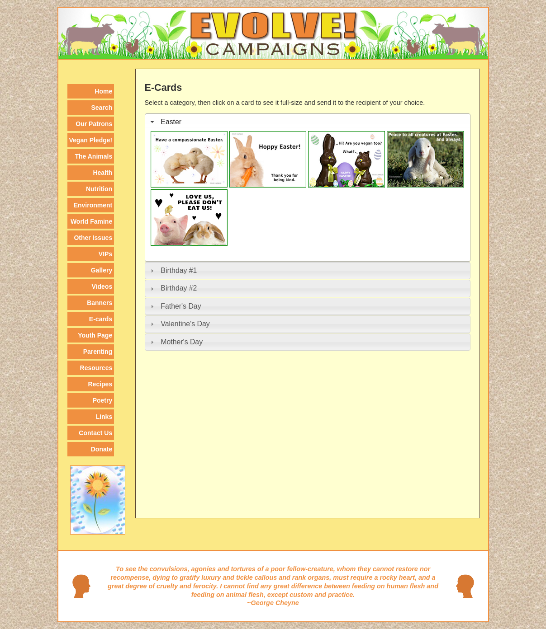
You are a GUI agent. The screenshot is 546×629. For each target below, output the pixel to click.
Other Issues (93, 237)
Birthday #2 (179, 288)
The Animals (93, 156)
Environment (93, 205)
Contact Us (95, 433)
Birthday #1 (179, 270)
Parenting (98, 351)
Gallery (101, 270)
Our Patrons (94, 123)
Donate (101, 449)
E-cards (100, 319)
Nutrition (99, 188)
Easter (171, 122)
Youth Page (95, 335)
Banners (99, 302)
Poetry (103, 400)
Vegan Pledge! (91, 140)
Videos (102, 286)
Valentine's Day (185, 324)
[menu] (90, 269)
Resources (96, 367)
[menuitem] (90, 91)
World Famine (91, 221)
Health (102, 172)
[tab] (307, 122)
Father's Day (181, 306)
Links (104, 416)
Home (103, 91)
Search (102, 107)
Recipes (100, 384)
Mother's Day (182, 342)
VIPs (105, 254)
